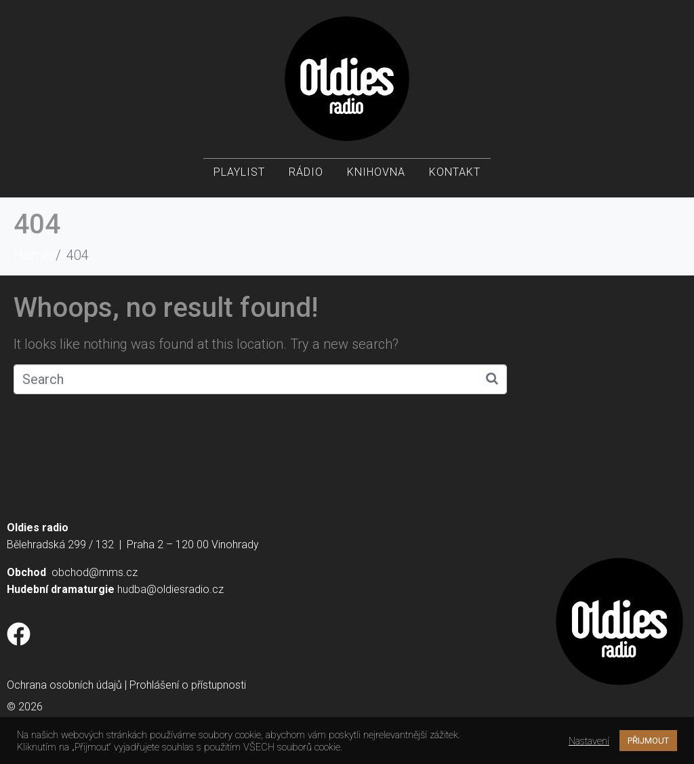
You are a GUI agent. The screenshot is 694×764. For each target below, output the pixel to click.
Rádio (306, 176)
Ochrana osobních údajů (64, 685)
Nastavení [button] (589, 741)
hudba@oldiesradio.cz (170, 589)
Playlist (239, 176)
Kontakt (455, 176)
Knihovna (376, 176)
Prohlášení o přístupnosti (187, 685)
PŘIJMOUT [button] (648, 741)
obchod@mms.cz (95, 572)
